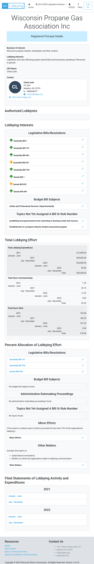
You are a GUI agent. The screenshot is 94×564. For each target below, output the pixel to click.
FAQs (80, 5)
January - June (15, 496)
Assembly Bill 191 (17, 359)
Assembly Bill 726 (17, 365)
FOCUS (72, 5)
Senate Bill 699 (16, 371)
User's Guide (10, 549)
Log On (88, 5)
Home (31, 5)
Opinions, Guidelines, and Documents (21, 554)
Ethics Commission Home (16, 551)
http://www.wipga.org (20, 97)
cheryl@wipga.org (33, 94)
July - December (15, 502)
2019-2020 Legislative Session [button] (50, 4)
